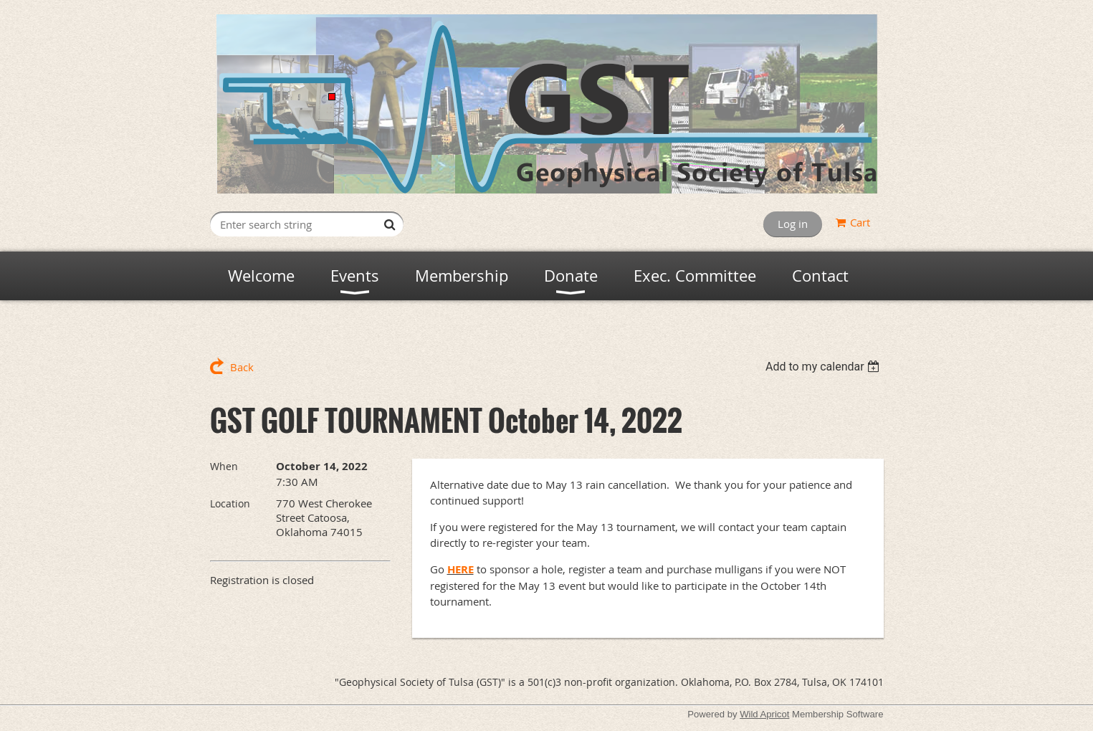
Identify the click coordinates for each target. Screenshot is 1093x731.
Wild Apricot (764, 714)
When (224, 466)
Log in (793, 223)
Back (242, 367)
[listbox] (824, 367)
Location (230, 503)
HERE (460, 569)
